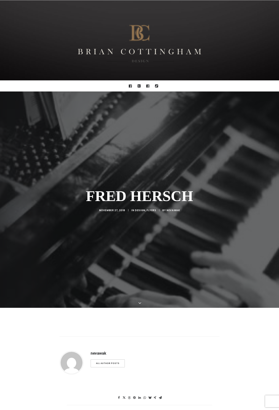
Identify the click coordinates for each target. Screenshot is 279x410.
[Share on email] (160, 392)
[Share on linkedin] (139, 392)
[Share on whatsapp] (144, 392)
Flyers (151, 207)
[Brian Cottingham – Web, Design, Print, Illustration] (139, 40)
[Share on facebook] (118, 392)
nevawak (173, 207)
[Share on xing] (155, 392)
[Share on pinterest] (134, 392)
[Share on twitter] (124, 392)
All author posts (107, 357)
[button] (131, 86)
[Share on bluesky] (149, 392)
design (140, 207)
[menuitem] (131, 86)
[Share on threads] (129, 392)
